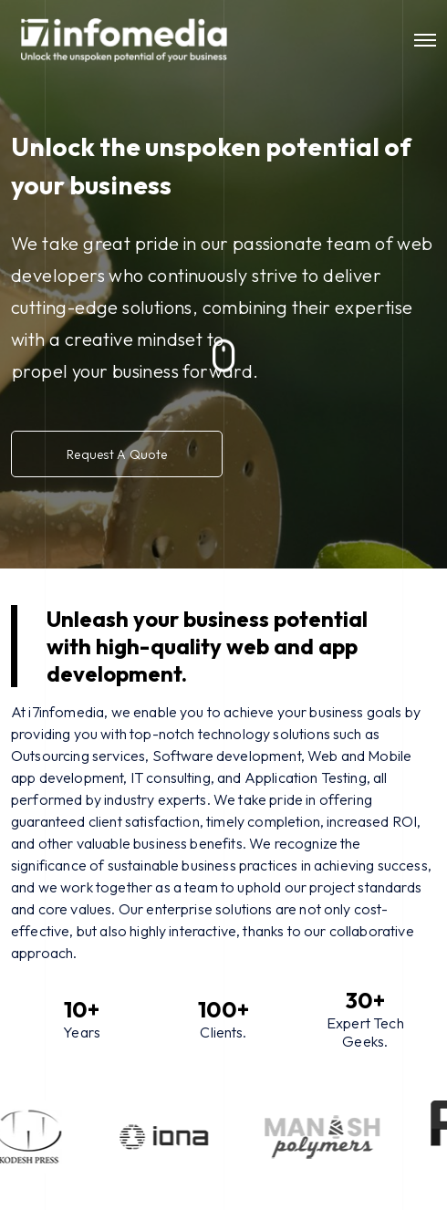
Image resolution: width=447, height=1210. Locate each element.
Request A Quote (124, 453)
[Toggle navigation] (425, 40)
